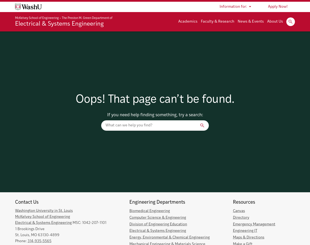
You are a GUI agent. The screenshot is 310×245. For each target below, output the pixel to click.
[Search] (202, 125)
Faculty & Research (217, 22)
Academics (187, 22)
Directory (241, 218)
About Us (275, 22)
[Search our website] (155, 125)
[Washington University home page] (28, 7)
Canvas (239, 211)
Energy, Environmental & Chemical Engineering (169, 237)
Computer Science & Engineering (157, 218)
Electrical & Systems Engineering (59, 24)
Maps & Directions (248, 237)
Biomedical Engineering (149, 211)
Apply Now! (278, 7)
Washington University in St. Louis (44, 211)
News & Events (251, 22)
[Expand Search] (290, 21)
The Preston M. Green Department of (87, 18)
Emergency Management (254, 224)
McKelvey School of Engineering (37, 18)
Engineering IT (245, 231)
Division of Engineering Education (158, 224)
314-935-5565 (39, 241)
